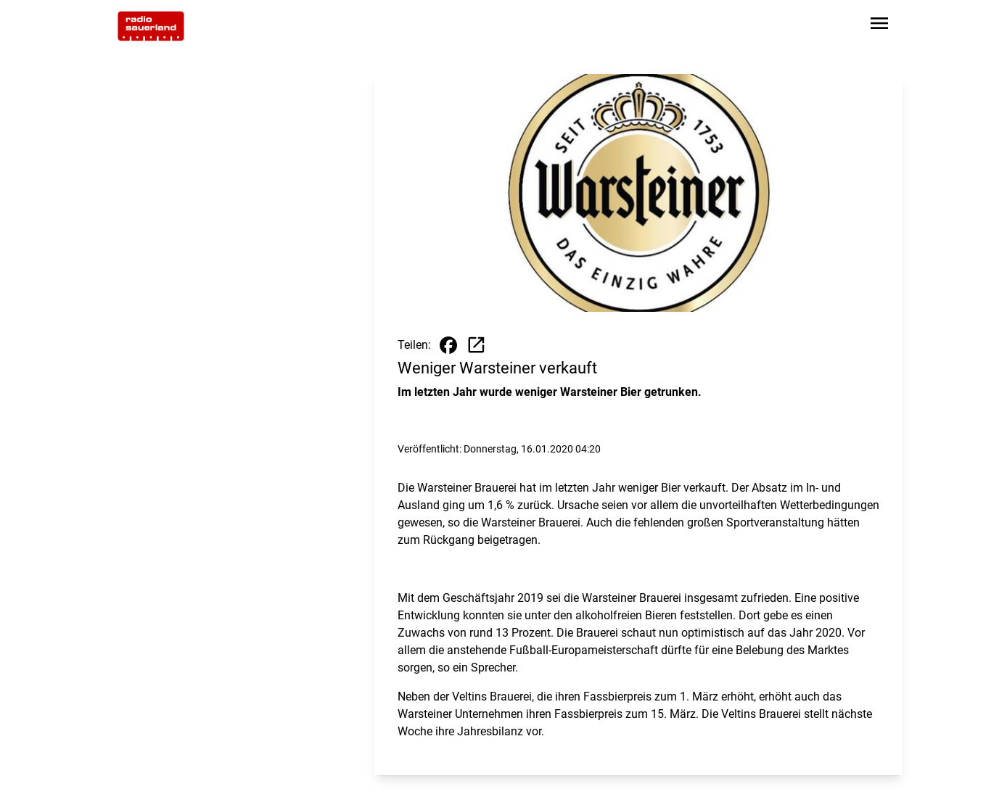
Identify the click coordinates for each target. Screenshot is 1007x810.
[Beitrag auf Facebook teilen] (448, 345)
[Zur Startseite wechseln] (151, 26)
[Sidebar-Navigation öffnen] (879, 26)
